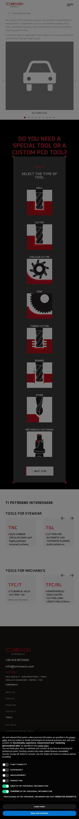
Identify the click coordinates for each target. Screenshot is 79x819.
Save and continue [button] (39, 813)
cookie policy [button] (43, 746)
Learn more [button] (39, 806)
